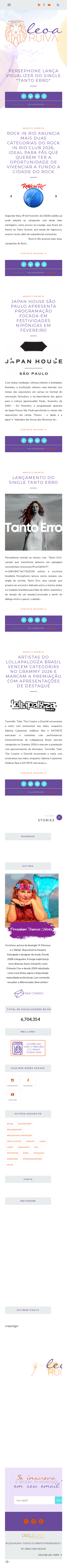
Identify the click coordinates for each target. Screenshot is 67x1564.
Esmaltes (30, 1141)
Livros (10, 1147)
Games (42, 1141)
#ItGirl (10, 1124)
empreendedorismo (32, 1159)
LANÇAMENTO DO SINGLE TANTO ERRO (33, 480)
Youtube (12, 1096)
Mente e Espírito (33, 296)
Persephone (50, 104)
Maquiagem (23, 1147)
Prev (11, 196)
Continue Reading (34, 253)
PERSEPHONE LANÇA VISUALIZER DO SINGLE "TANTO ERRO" (33, 76)
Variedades (12, 1159)
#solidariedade (14, 1129)
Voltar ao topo (50, 1555)
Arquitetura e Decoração (19, 1135)
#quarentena (25, 1124)
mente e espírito (33, 128)
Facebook (28, 1082)
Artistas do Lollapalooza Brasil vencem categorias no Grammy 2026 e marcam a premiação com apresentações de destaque (33, 671)
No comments (18, 104)
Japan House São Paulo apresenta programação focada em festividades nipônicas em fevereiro (33, 316)
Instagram (12, 1082)
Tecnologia (38, 1153)
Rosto (26, 1153)
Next (56, 196)
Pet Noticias (12, 1153)
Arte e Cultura (14, 1141)
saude (10, 1165)
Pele (36, 1147)
